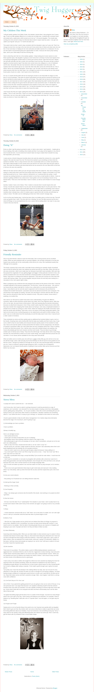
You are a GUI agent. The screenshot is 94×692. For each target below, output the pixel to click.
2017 (81, 81)
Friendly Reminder (12, 254)
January (83, 145)
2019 (81, 76)
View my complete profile (71, 44)
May (82, 140)
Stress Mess (9, 399)
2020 (81, 74)
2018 (81, 79)
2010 (81, 154)
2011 (81, 152)
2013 (81, 91)
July (82, 135)
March (83, 142)
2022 (81, 69)
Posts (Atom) (35, 676)
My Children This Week (14, 30)
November (84, 98)
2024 (81, 64)
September (84, 128)
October (83, 102)
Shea (73, 30)
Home (6, 22)
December (84, 94)
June (83, 137)
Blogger (55, 688)
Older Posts (55, 671)
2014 (81, 89)
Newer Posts (8, 671)
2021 (81, 72)
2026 (81, 59)
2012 (81, 149)
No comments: (18, 135)
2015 (81, 86)
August (83, 132)
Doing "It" (8, 145)
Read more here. (78, 41)
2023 (81, 67)
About (13, 22)
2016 (81, 84)
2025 (81, 62)
